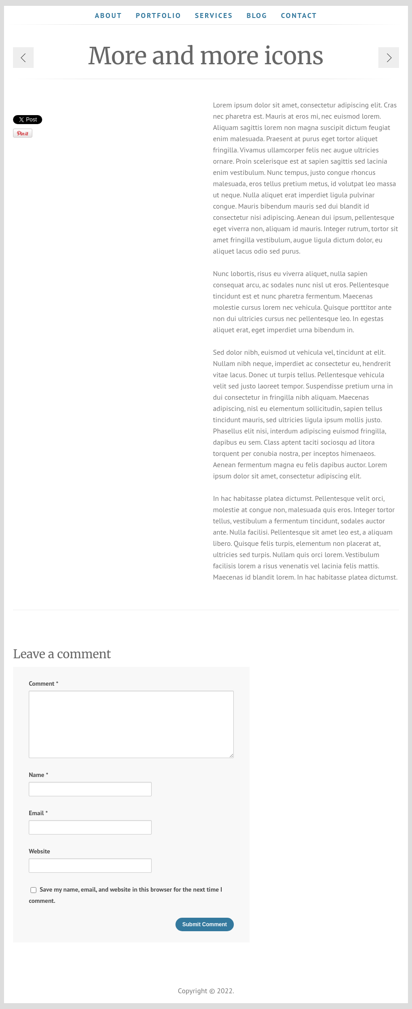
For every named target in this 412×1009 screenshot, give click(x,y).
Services (214, 15)
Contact (299, 15)
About (108, 15)
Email (38, 813)
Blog (256, 15)
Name (38, 775)
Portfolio (158, 15)
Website (39, 851)
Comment (43, 683)
